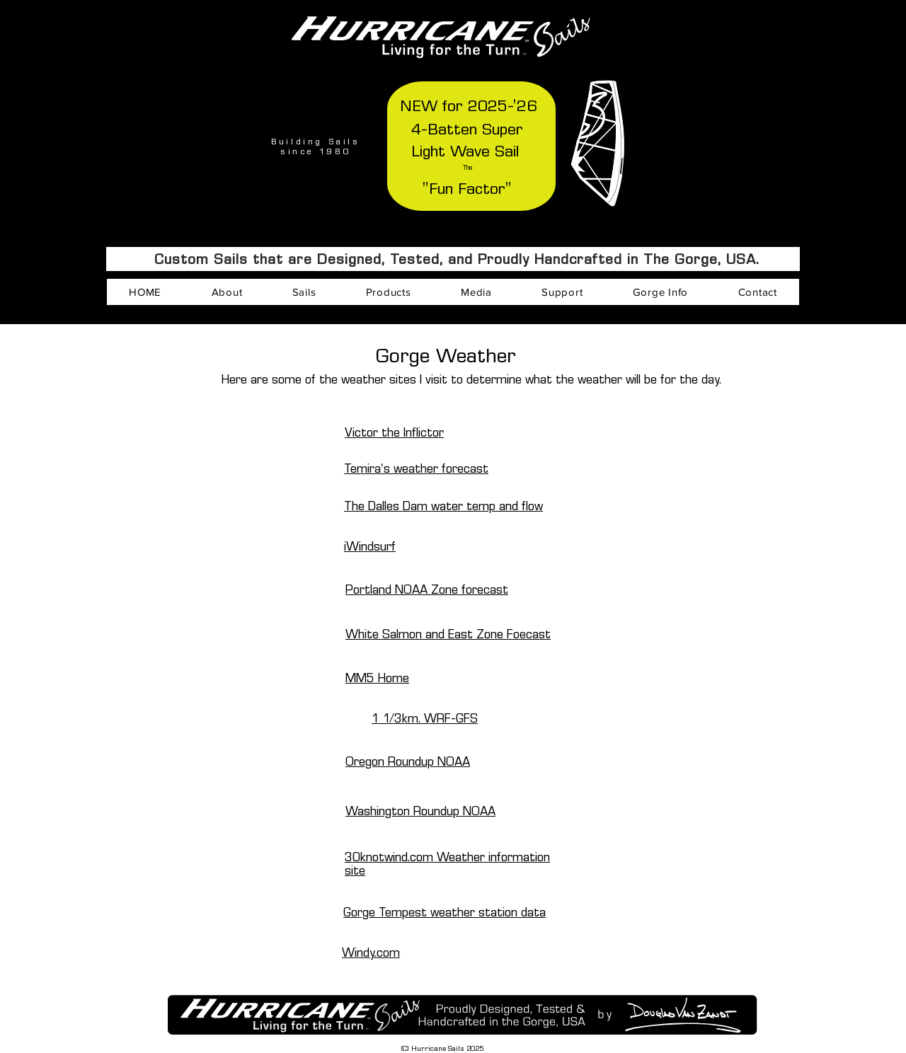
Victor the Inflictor (394, 432)
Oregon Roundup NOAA (407, 762)
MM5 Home (377, 678)
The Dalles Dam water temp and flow (443, 506)
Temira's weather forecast (416, 469)
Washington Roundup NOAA (420, 811)
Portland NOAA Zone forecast (426, 590)
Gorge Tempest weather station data (444, 912)
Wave (472, 151)
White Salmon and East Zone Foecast (448, 634)
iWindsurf (370, 546)
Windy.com (371, 953)
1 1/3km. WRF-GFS (425, 718)
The (467, 167)
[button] (226, 292)
